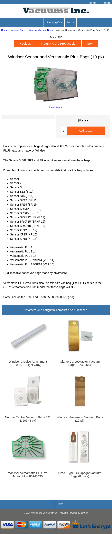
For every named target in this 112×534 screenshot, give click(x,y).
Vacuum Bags (18, 30)
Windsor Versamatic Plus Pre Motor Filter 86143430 (27, 474)
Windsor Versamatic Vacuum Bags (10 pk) (80, 419)
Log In (106, 3)
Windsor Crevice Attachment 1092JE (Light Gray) (28, 363)
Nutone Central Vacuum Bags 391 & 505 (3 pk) (28, 419)
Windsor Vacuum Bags (41, 30)
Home (92, 3)
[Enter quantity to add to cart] (64, 131)
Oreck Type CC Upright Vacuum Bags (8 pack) (79, 474)
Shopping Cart (54, 22)
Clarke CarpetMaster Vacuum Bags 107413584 (80, 363)
